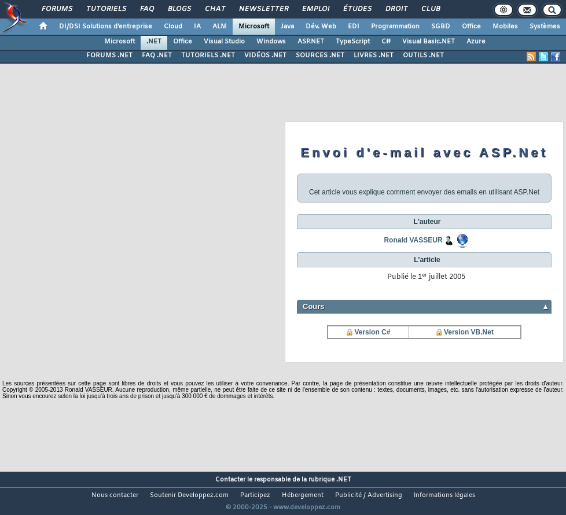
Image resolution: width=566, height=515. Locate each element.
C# (386, 42)
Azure (476, 42)
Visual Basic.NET (428, 42)
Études (356, 9)
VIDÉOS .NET (265, 56)
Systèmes (545, 27)
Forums (56, 9)
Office (471, 27)
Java (287, 27)
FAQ (146, 9)
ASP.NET (310, 42)
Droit (396, 9)
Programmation (395, 27)
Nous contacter (114, 495)
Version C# (372, 332)
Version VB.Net (469, 332)
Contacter (230, 480)
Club (430, 9)
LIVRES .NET (374, 56)
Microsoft (253, 27)
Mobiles (505, 27)
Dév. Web (321, 27)
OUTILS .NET (423, 56)
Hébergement (303, 495)
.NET (153, 42)
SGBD (440, 27)
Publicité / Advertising (368, 495)
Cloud (173, 27)
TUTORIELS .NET (208, 56)
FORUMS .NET (109, 56)
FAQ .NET (157, 56)
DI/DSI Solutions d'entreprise (105, 27)
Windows (271, 42)
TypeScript (353, 42)
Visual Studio (224, 42)
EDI (353, 27)
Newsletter (263, 9)
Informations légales (444, 495)
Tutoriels (105, 9)
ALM (219, 27)
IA (197, 27)
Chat (214, 9)
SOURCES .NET (320, 56)
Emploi (315, 9)
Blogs (179, 9)
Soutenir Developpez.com (189, 495)
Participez (255, 495)
